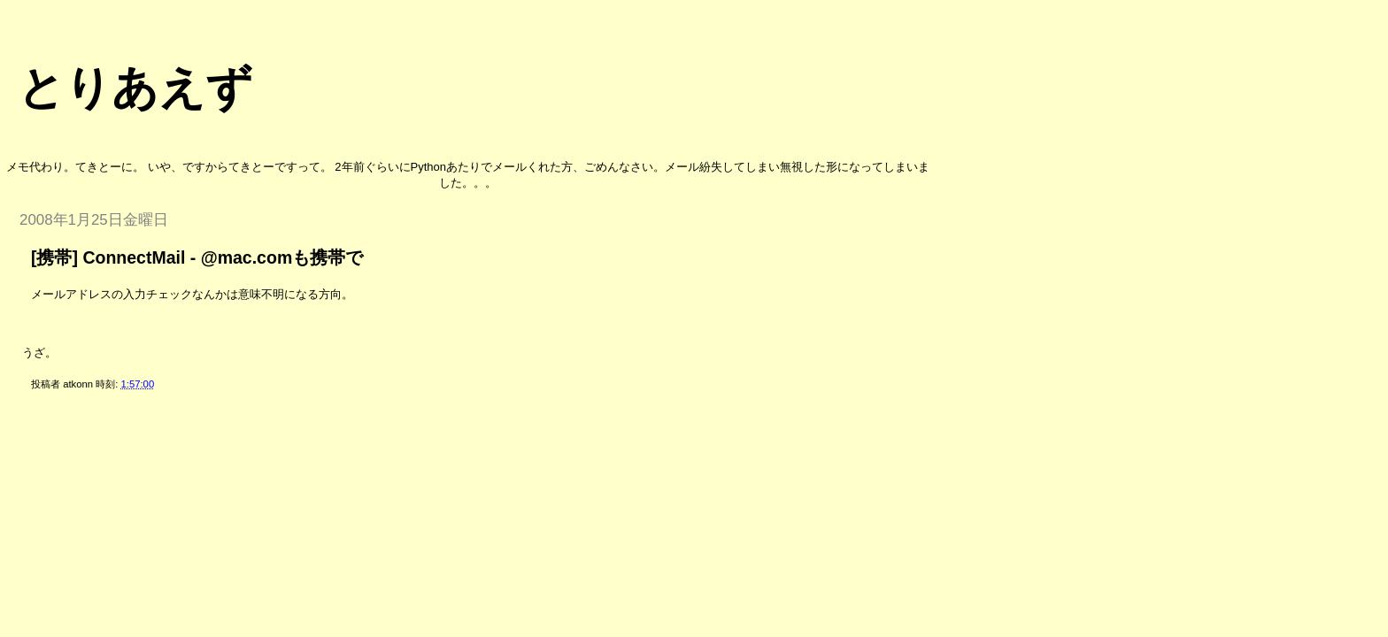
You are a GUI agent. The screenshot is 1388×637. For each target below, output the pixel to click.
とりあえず (135, 87)
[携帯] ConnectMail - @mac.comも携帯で (197, 257)
